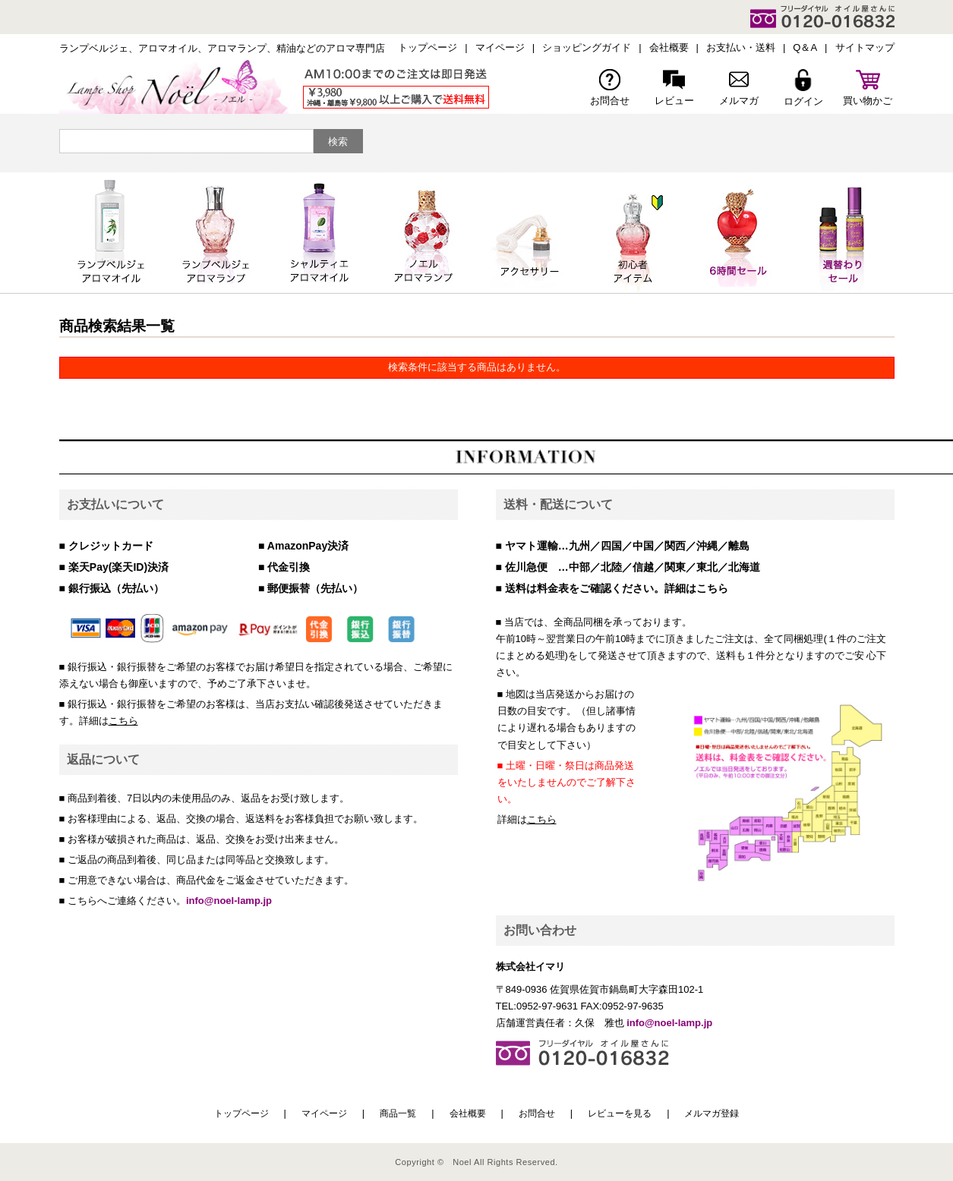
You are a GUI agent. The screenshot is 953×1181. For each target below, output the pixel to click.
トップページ (427, 47)
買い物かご (868, 87)
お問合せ (609, 87)
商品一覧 (398, 1113)
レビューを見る (620, 1113)
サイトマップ (865, 47)
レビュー (674, 87)
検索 (338, 141)
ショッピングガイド (586, 47)
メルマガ (738, 87)
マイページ (500, 47)
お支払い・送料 (740, 47)
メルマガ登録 (711, 1113)
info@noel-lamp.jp (229, 900)
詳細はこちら (696, 588)
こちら (123, 720)
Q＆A (805, 47)
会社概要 (669, 47)
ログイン (803, 88)
